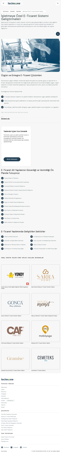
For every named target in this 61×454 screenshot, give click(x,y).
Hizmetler (18, 11)
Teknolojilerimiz (5, 398)
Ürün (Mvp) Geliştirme (6, 427)
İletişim (3, 407)
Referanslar (4, 402)
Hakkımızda (4, 387)
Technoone (5, 11)
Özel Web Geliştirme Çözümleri (9, 414)
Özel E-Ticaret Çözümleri (7, 425)
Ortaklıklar (3, 394)
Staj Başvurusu (10, 400)
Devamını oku (5, 119)
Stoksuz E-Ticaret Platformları (8, 416)
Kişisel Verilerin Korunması (7, 437)
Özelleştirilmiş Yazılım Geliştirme (9, 418)
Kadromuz (3, 391)
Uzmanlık (12, 11)
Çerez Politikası (5, 439)
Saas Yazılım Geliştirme (7, 430)
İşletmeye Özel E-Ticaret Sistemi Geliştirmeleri (34, 11)
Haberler (3, 405)
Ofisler (2, 389)
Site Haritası (4, 451)
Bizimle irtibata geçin (12, 159)
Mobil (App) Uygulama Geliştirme (9, 421)
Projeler (3, 400)
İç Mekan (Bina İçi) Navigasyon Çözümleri (11, 423)
